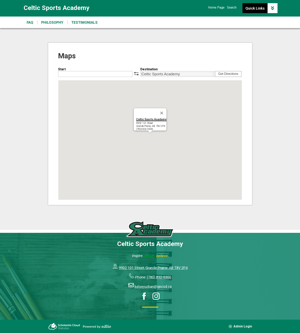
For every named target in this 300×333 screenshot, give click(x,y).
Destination (149, 69)
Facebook (144, 296)
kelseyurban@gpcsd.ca (153, 286)
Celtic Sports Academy (56, 8)
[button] (84, 22)
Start (62, 69)
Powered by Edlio (97, 326)
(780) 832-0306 (159, 277)
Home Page (216, 7)
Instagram (156, 296)
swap (136, 73)
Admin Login (240, 326)
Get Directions (228, 73)
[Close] (161, 113)
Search (231, 7)
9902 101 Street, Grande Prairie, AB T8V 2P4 (153, 268)
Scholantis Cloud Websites (64, 326)
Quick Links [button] (261, 8)
